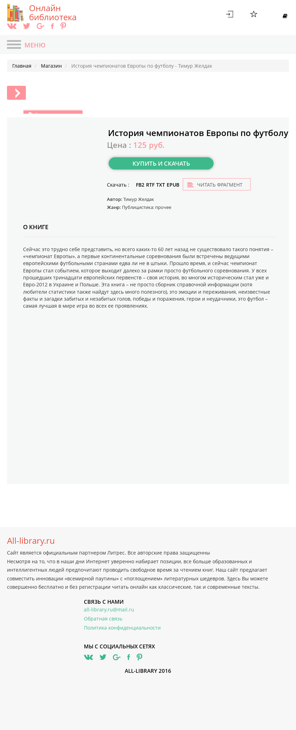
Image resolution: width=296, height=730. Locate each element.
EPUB (173, 184)
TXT (160, 184)
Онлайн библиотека (53, 12)
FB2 (140, 184)
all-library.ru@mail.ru (109, 609)
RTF (150, 184)
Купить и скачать (161, 163)
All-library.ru (31, 540)
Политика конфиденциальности (122, 627)
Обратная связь (103, 618)
